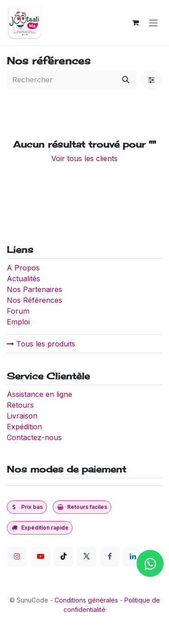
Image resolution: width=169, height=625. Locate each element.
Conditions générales (86, 600)
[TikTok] (64, 556)
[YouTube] (41, 556)
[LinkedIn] (133, 556)
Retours (20, 404)
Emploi (18, 321)
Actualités (23, 278)
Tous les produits (41, 343)
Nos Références (34, 300)
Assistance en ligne (39, 394)
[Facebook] (110, 556)
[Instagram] (17, 556)
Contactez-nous (34, 437)
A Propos (24, 267)
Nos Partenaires (34, 289)
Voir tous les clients (84, 158)
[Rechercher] (125, 79)
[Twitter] (87, 556)
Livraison (22, 415)
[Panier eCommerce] (135, 22)
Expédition (24, 426)
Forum (18, 310)
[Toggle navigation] (153, 22)
